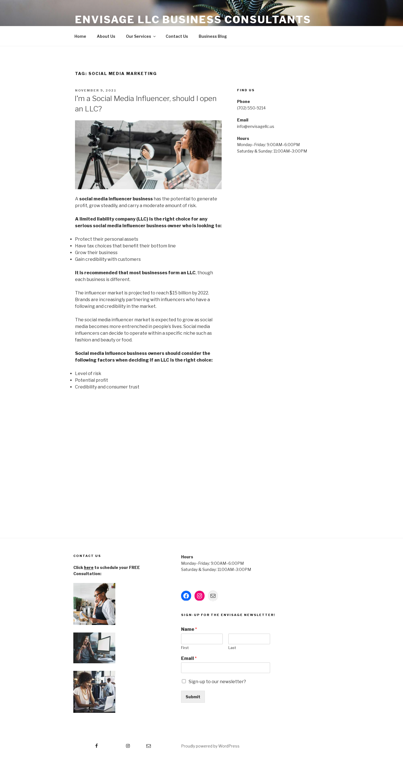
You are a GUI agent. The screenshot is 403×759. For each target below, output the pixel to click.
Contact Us (177, 36)
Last (232, 647)
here (88, 567)
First (185, 647)
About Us (106, 36)
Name (189, 629)
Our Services (141, 36)
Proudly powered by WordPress (210, 746)
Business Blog (213, 36)
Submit (193, 696)
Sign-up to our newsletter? (217, 681)
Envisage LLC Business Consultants (193, 19)
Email (189, 658)
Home (80, 36)
